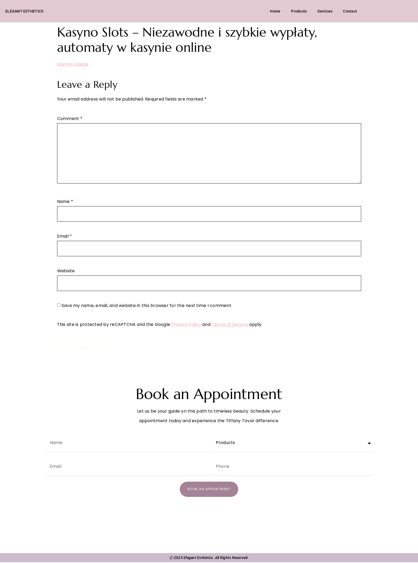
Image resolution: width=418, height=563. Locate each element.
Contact (350, 11)
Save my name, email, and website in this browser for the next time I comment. (147, 306)
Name (65, 202)
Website (66, 271)
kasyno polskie (73, 65)
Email (64, 237)
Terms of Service (230, 325)
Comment (69, 119)
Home (275, 11)
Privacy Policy (186, 325)
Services (324, 11)
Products (299, 11)
